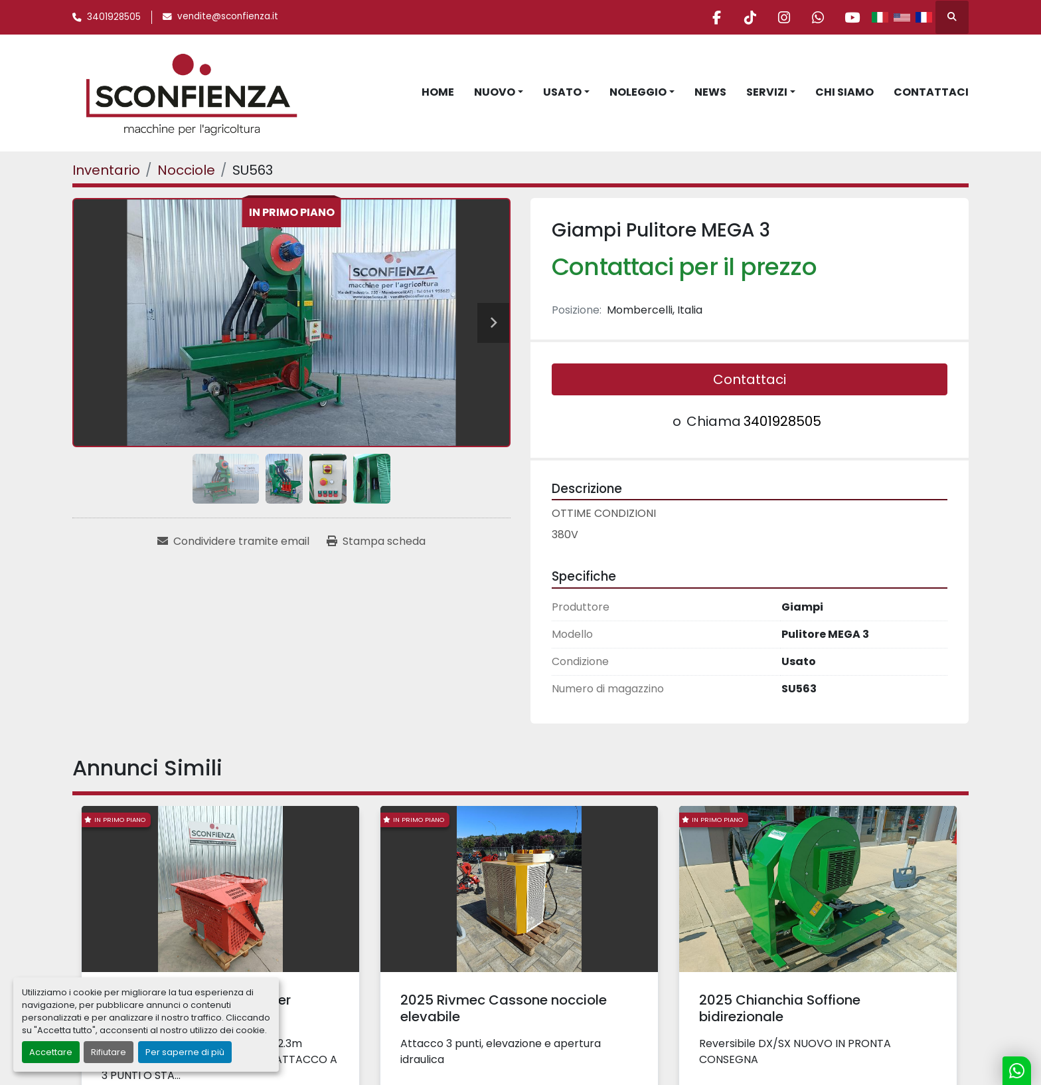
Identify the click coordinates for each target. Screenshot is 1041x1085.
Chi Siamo (844, 92)
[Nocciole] (186, 170)
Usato (562, 92)
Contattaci (931, 92)
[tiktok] (750, 17)
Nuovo (494, 92)
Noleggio (638, 92)
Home (438, 92)
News (710, 92)
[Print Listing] (376, 541)
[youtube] (851, 17)
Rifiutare (108, 1052)
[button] (498, 92)
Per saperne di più (184, 1052)
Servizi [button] (766, 92)
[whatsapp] (818, 17)
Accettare (50, 1052)
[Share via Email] (233, 541)
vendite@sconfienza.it (227, 16)
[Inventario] (106, 170)
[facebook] (716, 17)
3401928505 (114, 17)
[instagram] (784, 17)
